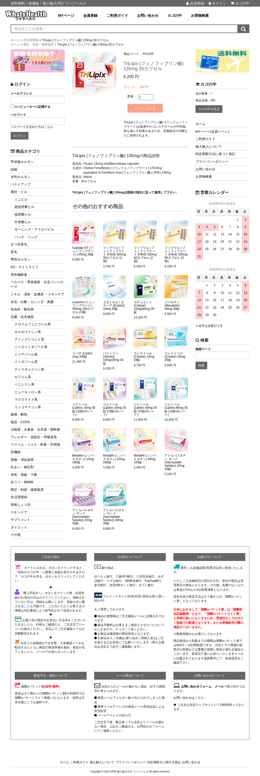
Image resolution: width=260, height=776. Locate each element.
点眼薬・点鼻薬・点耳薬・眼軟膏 (35, 429)
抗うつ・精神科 (22, 482)
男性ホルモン (20, 259)
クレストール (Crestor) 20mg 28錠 (175, 357)
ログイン (217, 3)
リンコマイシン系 (27, 407)
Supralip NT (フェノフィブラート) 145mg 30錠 (83, 251)
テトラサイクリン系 (29, 369)
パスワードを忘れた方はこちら (32, 127)
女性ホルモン (20, 177)
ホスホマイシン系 (27, 332)
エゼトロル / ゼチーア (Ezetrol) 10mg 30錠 (114, 306)
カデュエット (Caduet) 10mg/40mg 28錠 (144, 307)
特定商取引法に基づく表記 (215, 154)
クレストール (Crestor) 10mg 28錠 (144, 357)
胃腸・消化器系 (22, 460)
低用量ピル (22, 214)
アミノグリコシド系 (29, 339)
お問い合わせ (147, 15)
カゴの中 (240, 3)
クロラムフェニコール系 (32, 324)
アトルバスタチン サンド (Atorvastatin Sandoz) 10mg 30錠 (175, 462)
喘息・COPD (20, 422)
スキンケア (19, 512)
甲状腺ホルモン (22, 162)
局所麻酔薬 (19, 275)
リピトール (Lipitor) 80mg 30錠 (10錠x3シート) (176, 409)
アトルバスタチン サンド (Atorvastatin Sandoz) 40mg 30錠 (113, 517)
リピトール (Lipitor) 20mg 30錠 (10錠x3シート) (114, 409)
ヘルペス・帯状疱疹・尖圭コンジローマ (37, 284)
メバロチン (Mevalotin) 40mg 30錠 (172, 306)
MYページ (66, 15)
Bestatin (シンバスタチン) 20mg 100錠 (114, 459)
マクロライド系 (26, 399)
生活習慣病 (19, 497)
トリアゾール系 (26, 354)
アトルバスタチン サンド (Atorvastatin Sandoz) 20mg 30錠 (83, 517)
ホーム (200, 124)
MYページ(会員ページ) (212, 131)
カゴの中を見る (209, 109)
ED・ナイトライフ (24, 267)
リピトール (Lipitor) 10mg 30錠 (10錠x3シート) (83, 409)
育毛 (14, 252)
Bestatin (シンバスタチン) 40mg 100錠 (145, 459)
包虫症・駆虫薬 (22, 309)
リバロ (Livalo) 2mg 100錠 (82, 355)
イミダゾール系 (26, 362)
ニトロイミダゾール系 (30, 347)
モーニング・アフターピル (34, 229)
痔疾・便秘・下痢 (24, 475)
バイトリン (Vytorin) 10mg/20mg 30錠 (113, 358)
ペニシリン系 (24, 384)
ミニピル (21, 199)
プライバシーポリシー (212, 161)
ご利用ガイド (117, 15)
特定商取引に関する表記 (164, 762)
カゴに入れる (145, 108)
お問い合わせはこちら (188, 697)
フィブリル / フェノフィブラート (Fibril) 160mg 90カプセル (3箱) (176, 254)
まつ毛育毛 (19, 244)
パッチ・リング (26, 237)
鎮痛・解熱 (19, 414)
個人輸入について (209, 146)
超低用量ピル (24, 207)
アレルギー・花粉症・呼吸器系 (34, 437)
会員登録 (195, 3)
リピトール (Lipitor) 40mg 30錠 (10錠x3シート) (145, 409)
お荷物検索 (200, 15)
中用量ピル (22, 222)
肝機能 (16, 452)
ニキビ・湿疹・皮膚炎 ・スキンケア (37, 294)
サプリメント (20, 520)
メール (219, 686)
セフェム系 (22, 377)
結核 (14, 169)
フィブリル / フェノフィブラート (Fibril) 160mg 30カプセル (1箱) (114, 254)
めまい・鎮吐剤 (22, 467)
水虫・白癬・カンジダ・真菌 (32, 302)
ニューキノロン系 (27, 392)
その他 (16, 535)
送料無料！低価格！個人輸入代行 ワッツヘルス (48, 3)
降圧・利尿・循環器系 (27, 490)
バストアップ (20, 184)
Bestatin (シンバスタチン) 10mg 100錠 (83, 459)
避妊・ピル (19, 192)
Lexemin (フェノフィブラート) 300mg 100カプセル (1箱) (83, 307)
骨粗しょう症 (20, 505)
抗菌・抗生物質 (22, 317)
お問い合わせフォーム (196, 686)
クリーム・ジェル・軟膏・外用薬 (35, 444)
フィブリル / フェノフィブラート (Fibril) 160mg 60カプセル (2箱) (145, 254)
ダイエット (19, 527)
